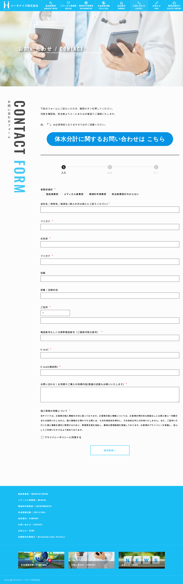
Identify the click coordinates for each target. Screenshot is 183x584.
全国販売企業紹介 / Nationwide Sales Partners (41, 536)
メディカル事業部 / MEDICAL (32, 499)
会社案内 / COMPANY (28, 518)
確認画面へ (116, 450)
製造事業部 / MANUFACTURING (33, 493)
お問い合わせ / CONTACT (30, 524)
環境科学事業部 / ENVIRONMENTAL (35, 506)
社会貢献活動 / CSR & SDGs (32, 512)
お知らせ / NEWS (26, 530)
